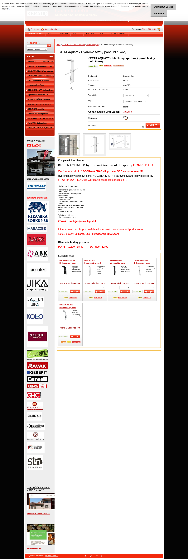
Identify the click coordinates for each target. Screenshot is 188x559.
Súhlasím (159, 13)
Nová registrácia (51, 29)
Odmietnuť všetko (163, 7)
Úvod (58, 45)
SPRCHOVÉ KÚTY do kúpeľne (73, 45)
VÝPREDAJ (63, 34)
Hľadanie (32, 42)
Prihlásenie (35, 29)
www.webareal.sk (51, 556)
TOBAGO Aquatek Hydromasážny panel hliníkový (142, 263)
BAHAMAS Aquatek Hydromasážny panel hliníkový (68, 263)
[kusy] (136, 126)
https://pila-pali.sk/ (34, 548)
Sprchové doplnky (92, 45)
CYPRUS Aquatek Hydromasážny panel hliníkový (68, 307)
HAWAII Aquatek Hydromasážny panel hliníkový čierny (117, 263)
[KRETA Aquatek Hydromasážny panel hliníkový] (71, 74)
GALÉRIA (77, 34)
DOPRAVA (90, 34)
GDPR (50, 34)
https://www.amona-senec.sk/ (38, 514)
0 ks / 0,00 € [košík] (149, 29)
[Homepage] (35, 34)
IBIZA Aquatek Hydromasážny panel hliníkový (92, 263)
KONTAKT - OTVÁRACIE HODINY (113, 34)
